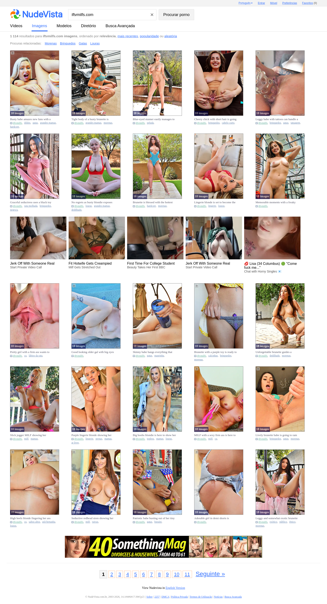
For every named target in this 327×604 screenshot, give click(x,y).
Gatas (83, 43)
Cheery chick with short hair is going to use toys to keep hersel (215, 119)
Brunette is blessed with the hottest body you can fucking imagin (153, 202)
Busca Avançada (120, 26)
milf (26, 438)
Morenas (51, 43)
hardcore (14, 126)
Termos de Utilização (201, 596)
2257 (157, 596)
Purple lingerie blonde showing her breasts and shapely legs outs (91, 435)
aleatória (170, 36)
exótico (273, 521)
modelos (64, 26)
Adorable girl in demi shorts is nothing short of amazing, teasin (212, 518)
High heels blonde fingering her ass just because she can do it (30, 518)
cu (25, 355)
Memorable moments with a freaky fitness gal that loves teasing (276, 202)
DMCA (165, 596)
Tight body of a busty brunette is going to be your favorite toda (89, 119)
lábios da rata (35, 355)
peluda (150, 122)
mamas (34, 438)
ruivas (95, 521)
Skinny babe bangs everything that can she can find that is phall (152, 352)
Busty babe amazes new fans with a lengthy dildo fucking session (30, 119)
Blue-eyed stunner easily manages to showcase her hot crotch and (154, 119)
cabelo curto (228, 122)
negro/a (14, 209)
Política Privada (179, 596)
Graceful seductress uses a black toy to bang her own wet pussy (30, 202)
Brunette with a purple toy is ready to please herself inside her (215, 352)
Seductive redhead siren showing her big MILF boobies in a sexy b (92, 518)
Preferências (289, 3)
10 (176, 574)
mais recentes (127, 36)
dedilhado (76, 209)
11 (187, 574)
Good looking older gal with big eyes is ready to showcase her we (92, 352)
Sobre (149, 596)
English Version (175, 588)
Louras (95, 43)
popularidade (149, 36)
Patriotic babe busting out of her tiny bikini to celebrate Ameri (154, 518)
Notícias (218, 596)
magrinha (159, 355)
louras (88, 206)
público (283, 521)
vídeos (16, 26)
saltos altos (34, 521)
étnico (292, 521)
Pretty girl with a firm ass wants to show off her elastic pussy (29, 352)
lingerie (212, 206)
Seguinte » (210, 573)
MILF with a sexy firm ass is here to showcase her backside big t (215, 435)
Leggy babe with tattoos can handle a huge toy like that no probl (277, 119)
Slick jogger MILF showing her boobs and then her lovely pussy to (30, 435)
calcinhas (213, 355)
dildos (27, 122)
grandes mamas (48, 122)
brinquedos (214, 122)
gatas (35, 122)
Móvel (273, 3)
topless (150, 438)
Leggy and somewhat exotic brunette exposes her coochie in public (277, 518)
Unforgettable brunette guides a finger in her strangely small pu (273, 352)
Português (244, 3)
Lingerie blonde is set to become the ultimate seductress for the (214, 202)
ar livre (75, 442)
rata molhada (30, 206)
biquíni (158, 521)
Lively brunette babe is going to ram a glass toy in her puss (276, 435)
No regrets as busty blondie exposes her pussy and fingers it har (91, 202)
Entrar (261, 3)
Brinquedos (68, 43)
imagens (39, 26)
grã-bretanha (48, 521)
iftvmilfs (17, 123)
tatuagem (295, 122)
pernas (99, 438)
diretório (88, 26)
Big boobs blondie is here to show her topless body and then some (154, 435)
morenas (108, 122)
